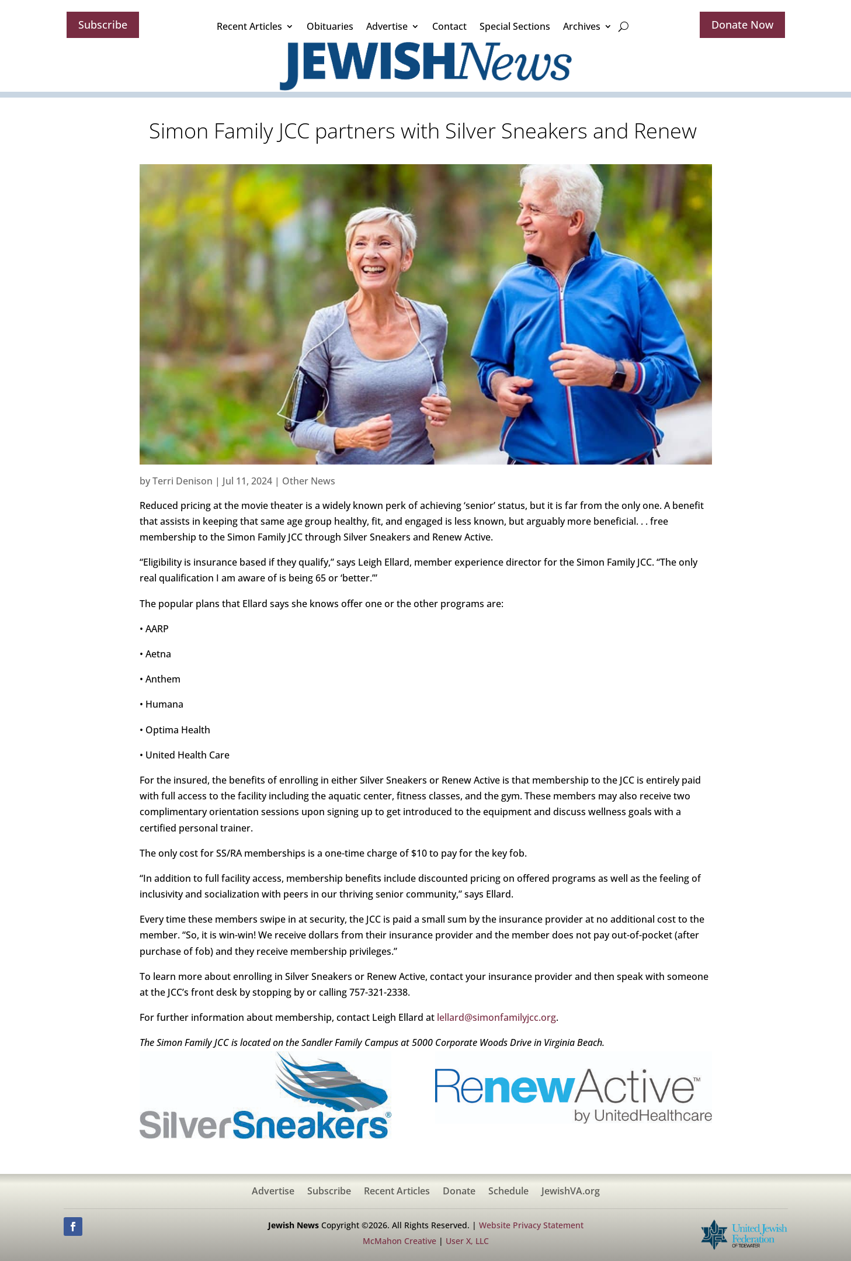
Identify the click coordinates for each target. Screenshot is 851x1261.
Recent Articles (249, 26)
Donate (459, 1192)
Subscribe (102, 25)
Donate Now (742, 25)
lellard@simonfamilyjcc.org (496, 1017)
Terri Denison (182, 480)
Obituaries (330, 26)
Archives (581, 26)
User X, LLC (467, 1240)
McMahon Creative (399, 1240)
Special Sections (515, 26)
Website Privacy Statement (531, 1225)
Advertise (387, 26)
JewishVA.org (570, 1192)
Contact (449, 26)
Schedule (508, 1192)
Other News (308, 480)
